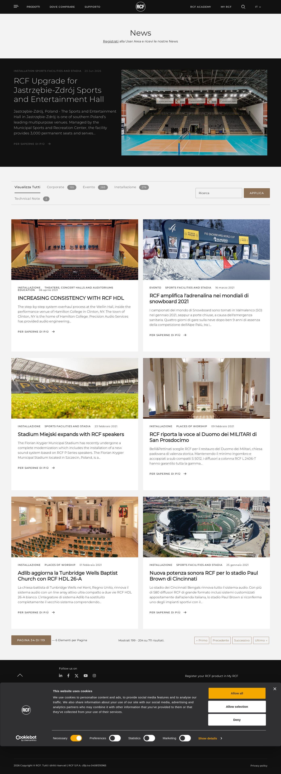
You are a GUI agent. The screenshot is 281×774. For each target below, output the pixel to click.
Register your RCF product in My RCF (211, 674)
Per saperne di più (29, 144)
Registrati (111, 41)
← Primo (201, 639)
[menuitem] (62, 7)
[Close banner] (274, 716)
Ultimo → (261, 639)
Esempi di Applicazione (146, 710)
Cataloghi (101, 710)
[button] (31, 639)
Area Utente (189, 710)
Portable (62, 710)
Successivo (242, 639)
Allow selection (237, 734)
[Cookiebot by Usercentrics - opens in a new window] (26, 766)
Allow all (237, 721)
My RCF (226, 6)
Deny (237, 747)
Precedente (221, 639)
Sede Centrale (240, 710)
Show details (207, 766)
